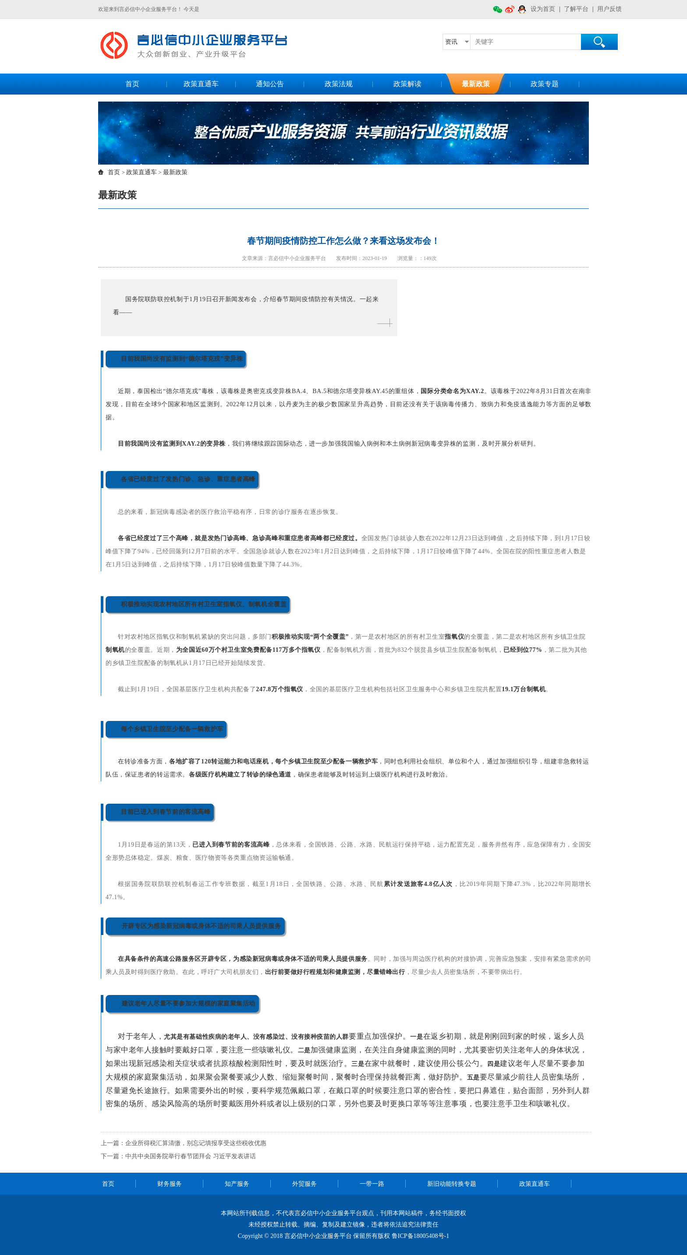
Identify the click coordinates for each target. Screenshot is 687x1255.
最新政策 (476, 84)
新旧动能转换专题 (451, 1184)
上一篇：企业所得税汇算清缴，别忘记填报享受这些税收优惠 (183, 1143)
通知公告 (270, 84)
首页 (132, 84)
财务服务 (169, 1184)
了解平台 (576, 9)
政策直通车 (201, 84)
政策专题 (545, 84)
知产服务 (237, 1184)
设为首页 (543, 9)
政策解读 (407, 84)
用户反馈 (609, 9)
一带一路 (372, 1184)
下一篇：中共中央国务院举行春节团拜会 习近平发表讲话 (178, 1156)
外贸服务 (304, 1184)
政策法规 (339, 84)
